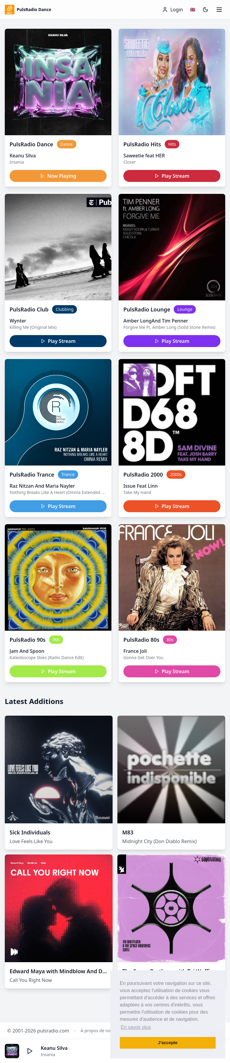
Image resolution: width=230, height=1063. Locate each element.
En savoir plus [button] (136, 1027)
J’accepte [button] (168, 1042)
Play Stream (172, 176)
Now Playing (58, 176)
